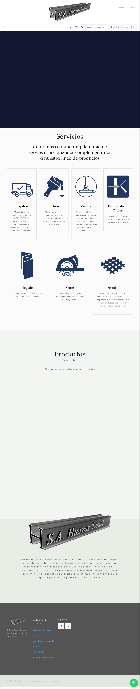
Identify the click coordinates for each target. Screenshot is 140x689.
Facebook (121, 7)
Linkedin (131, 7)
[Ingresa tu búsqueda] (93, 26)
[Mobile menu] (3, 27)
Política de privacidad (123, 27)
